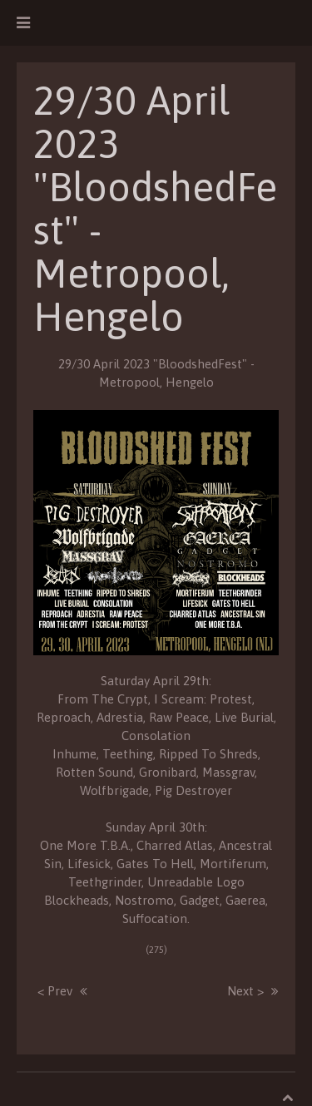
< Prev (54, 991)
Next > (245, 991)
